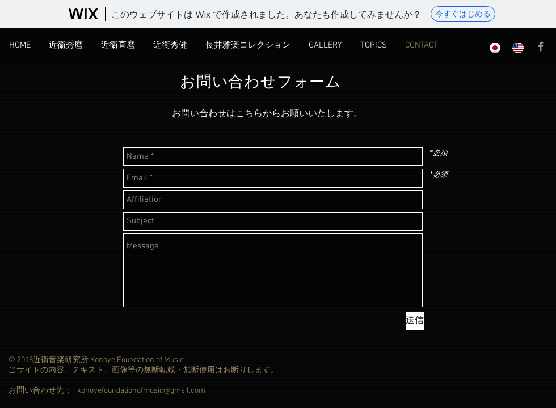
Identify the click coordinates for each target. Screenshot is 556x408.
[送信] (415, 321)
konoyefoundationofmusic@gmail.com (141, 391)
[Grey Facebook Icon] (540, 46)
